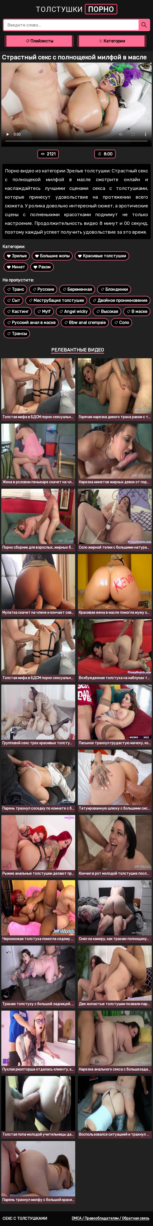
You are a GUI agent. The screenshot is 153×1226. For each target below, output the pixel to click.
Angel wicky (73, 311)
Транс (15, 289)
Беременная (77, 289)
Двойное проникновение (119, 300)
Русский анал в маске (31, 322)
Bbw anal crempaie (85, 322)
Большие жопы (52, 255)
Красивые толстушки (102, 255)
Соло (121, 322)
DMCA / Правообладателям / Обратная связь (110, 1218)
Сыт (13, 300)
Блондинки (114, 289)
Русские (43, 289)
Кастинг (18, 311)
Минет (16, 267)
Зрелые (17, 255)
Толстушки (76, 9)
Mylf (44, 311)
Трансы (17, 333)
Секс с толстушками (25, 1218)
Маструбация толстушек (56, 300)
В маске (136, 311)
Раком (42, 267)
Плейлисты (39, 41)
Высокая (107, 311)
